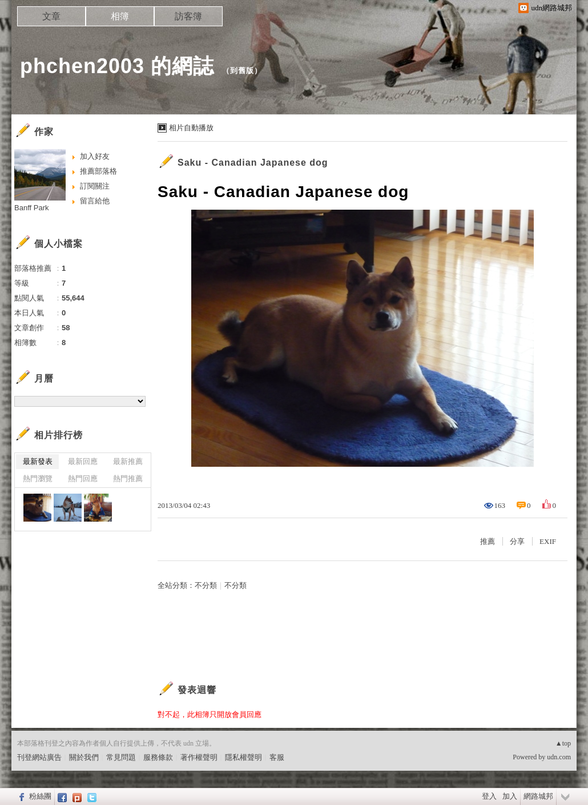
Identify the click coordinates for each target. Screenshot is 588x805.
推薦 (487, 541)
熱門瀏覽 (38, 478)
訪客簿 (188, 16)
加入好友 (95, 156)
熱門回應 (83, 478)
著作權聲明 (199, 757)
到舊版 (242, 70)
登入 (489, 796)
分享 (517, 541)
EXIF (547, 541)
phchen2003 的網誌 (117, 66)
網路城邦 (538, 796)
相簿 (120, 16)
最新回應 (83, 461)
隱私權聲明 (243, 757)
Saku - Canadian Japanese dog (253, 162)
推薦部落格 (98, 171)
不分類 (206, 585)
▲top (563, 743)
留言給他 (95, 201)
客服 (276, 757)
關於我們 (84, 757)
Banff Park (31, 207)
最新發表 (38, 461)
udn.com (559, 757)
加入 (509, 796)
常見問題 (121, 757)
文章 (51, 16)
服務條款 (158, 757)
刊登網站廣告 (39, 757)
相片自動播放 (191, 127)
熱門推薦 (128, 478)
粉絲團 (40, 796)
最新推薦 (128, 461)
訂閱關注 (95, 186)
